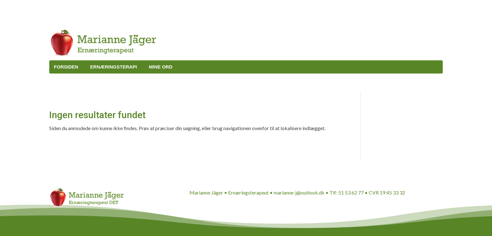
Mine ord (161, 66)
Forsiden (66, 66)
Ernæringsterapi (113, 66)
